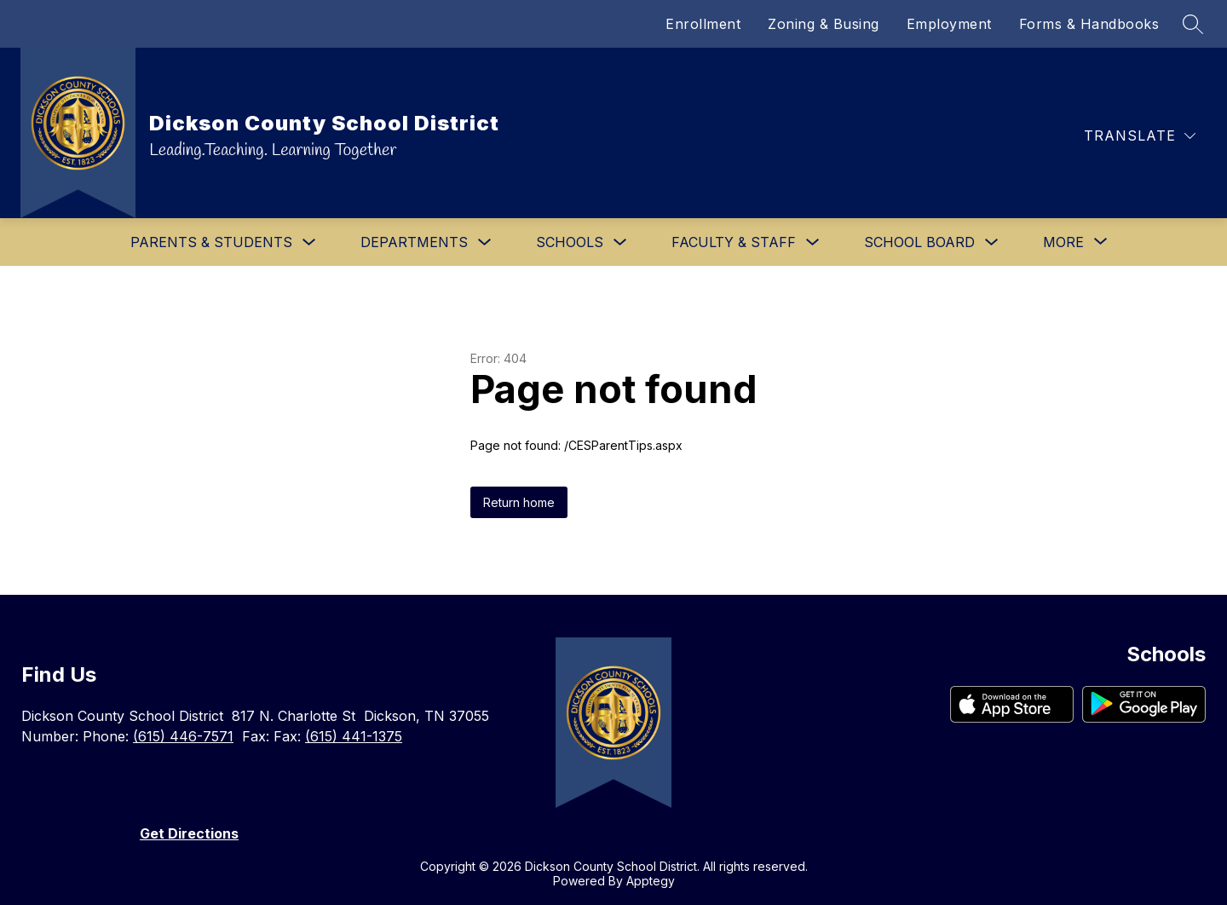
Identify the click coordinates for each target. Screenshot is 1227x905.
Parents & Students (211, 242)
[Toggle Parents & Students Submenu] (309, 242)
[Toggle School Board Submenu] (992, 242)
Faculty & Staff (733, 242)
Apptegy (650, 880)
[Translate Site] (1140, 136)
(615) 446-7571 (183, 736)
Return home (519, 502)
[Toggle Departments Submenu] (485, 242)
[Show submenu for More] (1063, 242)
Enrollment (702, 23)
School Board (919, 242)
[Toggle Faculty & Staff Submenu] (813, 242)
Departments (414, 242)
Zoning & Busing (823, 23)
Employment (949, 23)
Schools (569, 242)
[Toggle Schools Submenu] (620, 242)
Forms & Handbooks (1089, 23)
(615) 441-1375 (353, 736)
